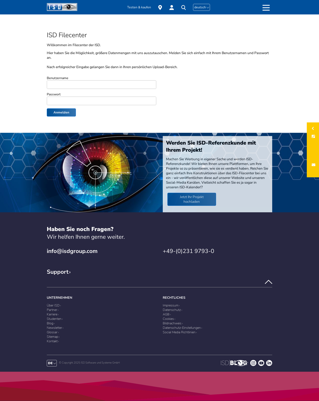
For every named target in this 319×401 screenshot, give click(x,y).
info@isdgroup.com (72, 251)
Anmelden (61, 112)
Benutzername (57, 78)
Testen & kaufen (139, 7)
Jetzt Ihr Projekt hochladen (192, 199)
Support (58, 272)
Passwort (54, 94)
